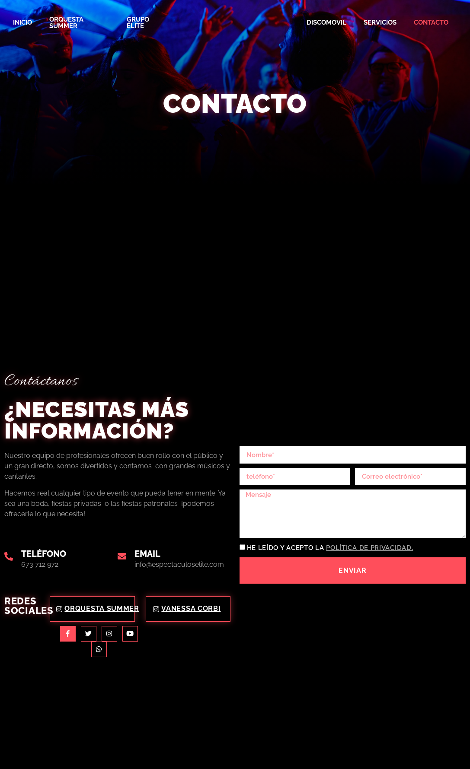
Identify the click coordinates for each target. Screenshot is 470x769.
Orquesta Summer (66, 23)
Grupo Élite (138, 23)
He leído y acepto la (330, 548)
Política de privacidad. (369, 548)
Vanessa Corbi (187, 608)
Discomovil (326, 22)
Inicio (22, 22)
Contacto (431, 22)
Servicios (380, 22)
